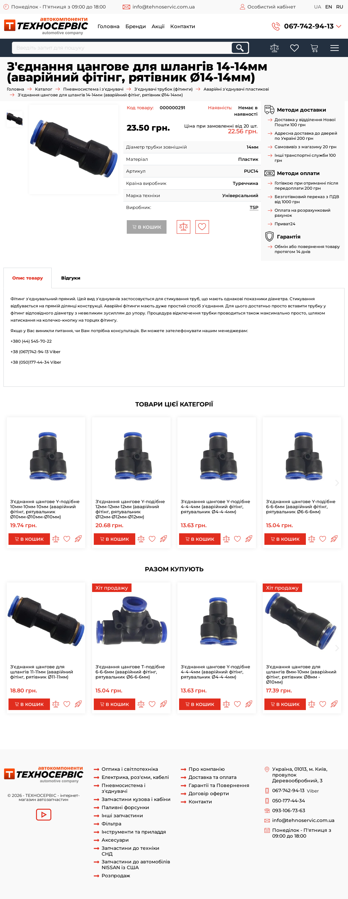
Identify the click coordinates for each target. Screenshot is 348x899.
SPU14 (31, 736)
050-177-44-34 (288, 801)
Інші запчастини (122, 816)
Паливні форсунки (125, 807)
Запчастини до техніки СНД (130, 851)
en (328, 7)
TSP (254, 207)
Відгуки (70, 278)
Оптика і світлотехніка (130, 769)
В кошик (146, 227)
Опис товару (27, 278)
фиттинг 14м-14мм (106, 736)
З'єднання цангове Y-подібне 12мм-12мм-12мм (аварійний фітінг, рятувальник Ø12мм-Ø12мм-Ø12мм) (130, 509)
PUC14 (136, 736)
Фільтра (111, 824)
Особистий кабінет (271, 7)
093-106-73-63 (288, 811)
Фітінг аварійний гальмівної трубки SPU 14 (241, 742)
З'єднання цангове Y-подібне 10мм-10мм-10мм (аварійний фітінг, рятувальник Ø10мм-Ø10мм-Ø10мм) (45, 509)
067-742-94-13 (309, 26)
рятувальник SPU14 (62, 736)
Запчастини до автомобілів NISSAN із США (136, 865)
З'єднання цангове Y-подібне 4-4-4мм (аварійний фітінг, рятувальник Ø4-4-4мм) (215, 506)
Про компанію (207, 769)
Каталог (43, 89)
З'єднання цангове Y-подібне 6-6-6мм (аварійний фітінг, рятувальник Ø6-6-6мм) (300, 506)
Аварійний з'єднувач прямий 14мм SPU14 (62, 730)
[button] (306, 26)
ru (339, 7)
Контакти (182, 26)
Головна (109, 26)
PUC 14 (153, 736)
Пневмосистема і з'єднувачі (93, 89)
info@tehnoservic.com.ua (164, 7)
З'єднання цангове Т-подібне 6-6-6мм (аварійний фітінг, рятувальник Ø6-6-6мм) (130, 672)
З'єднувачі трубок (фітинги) (163, 89)
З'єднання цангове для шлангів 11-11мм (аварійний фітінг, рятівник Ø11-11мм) (41, 672)
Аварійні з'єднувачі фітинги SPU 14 (150, 742)
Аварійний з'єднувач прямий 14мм (152, 730)
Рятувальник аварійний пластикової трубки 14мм (220, 736)
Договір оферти (209, 794)
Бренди (135, 26)
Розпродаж (116, 876)
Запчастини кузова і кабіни (136, 799)
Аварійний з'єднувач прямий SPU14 (236, 730)
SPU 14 (100, 742)
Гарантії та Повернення (219, 785)
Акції (158, 26)
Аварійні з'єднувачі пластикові (236, 89)
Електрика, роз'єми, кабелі (135, 777)
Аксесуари (115, 840)
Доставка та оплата (213, 777)
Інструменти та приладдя (134, 832)
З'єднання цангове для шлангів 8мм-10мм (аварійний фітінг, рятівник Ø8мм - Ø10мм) (301, 674)
